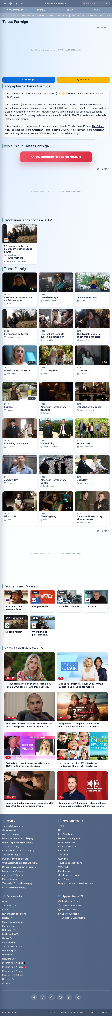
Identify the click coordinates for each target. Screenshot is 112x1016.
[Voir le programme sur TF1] (16, 601)
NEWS (97, 9)
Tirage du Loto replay (12, 826)
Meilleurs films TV (10, 934)
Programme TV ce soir (22, 586)
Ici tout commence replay (14, 887)
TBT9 (61, 826)
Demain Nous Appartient (70, 838)
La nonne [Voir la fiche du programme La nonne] (82, 370)
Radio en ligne (9, 926)
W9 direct (63, 867)
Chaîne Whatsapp (68, 914)
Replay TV (7, 918)
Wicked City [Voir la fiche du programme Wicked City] (47, 443)
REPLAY (70, 9)
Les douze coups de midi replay (17, 838)
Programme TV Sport (12, 975)
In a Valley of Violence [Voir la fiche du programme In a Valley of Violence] (16, 443)
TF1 (73, 15)
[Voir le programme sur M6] (42, 626)
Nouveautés (8, 979)
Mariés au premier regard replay (18, 842)
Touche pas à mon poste (70, 863)
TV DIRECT (42, 9)
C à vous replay (10, 830)
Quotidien (63, 858)
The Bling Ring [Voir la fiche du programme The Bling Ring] (48, 516)
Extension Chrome (68, 909)
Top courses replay (11, 854)
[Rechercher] (107, 3)
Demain (40, 15)
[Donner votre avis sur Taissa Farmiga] (56, 157)
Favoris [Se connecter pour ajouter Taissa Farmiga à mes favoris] (83, 79)
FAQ (92, 1012)
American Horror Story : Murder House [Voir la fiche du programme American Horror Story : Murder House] (90, 518)
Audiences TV (9, 905)
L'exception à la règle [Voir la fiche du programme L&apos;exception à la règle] (89, 407)
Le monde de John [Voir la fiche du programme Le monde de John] (87, 297)
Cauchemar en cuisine (69, 875)
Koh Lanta (63, 850)
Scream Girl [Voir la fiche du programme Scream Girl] (83, 443)
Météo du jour (9, 950)
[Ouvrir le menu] (4, 3)
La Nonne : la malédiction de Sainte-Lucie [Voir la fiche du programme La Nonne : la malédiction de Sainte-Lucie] (18, 299)
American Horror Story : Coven (50, 129)
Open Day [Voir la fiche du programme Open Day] (82, 480)
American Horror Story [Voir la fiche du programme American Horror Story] (17, 370)
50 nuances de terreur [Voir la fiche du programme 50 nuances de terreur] (16, 334)
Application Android (69, 905)
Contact (6, 983)
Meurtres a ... (64, 871)
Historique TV (9, 930)
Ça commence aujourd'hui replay (18, 850)
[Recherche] (96, 3)
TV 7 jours (62, 15)
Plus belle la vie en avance (15, 858)
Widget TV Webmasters (71, 918)
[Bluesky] (51, 997)
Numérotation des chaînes (14, 914)
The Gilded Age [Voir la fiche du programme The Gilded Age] (49, 297)
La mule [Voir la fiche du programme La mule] (8, 407)
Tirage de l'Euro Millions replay (17, 883)
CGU (50, 1012)
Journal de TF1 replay (12, 875)
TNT (5, 15)
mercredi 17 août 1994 (43, 93)
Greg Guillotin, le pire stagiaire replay (20, 863)
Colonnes (51, 15)
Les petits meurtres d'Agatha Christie (75, 883)
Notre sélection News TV (23, 648)
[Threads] (60, 997)
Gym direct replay (10, 834)
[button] (78, 997)
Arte (108, 15)
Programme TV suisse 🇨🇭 (14, 967)
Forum (5, 909)
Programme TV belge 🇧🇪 (14, 963)
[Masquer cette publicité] (103, 27)
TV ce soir (14, 15)
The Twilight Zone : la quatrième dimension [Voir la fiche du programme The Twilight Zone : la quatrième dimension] (52, 335)
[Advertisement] (56, 49)
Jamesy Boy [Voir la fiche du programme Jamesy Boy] (11, 480)
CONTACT (105, 1012)
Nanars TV (7, 938)
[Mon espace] (10, 3)
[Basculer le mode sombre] (16, 3)
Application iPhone (69, 901)
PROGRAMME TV (15, 9)
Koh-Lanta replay (10, 879)
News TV (6, 901)
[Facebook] (34, 997)
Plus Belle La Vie (66, 834)
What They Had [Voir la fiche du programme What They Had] (49, 370)
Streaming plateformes (13, 922)
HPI (60, 830)
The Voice (63, 854)
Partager (29, 79)
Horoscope (7, 954)
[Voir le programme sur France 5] (16, 626)
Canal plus (92, 15)
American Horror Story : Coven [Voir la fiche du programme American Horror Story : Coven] (53, 481)
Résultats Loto (9, 958)
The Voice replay (10, 846)
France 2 (81, 15)
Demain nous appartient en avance (19, 867)
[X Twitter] (43, 997)
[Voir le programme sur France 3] (69, 601)
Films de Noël (8, 942)
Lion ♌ (61, 93)
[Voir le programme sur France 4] (96, 601)
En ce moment (28, 15)
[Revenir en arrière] (21, 3)
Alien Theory (64, 879)
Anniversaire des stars (13, 946)
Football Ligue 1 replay (13, 871)
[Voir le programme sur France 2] (42, 601)
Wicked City (72, 133)
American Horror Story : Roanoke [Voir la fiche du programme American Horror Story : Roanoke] (53, 408)
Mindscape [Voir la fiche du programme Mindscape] (10, 516)
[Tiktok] (69, 997)
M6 (101, 15)
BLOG (82, 1012)
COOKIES (61, 1012)
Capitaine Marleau (67, 846)
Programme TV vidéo (12, 971)
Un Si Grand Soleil (67, 842)
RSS (73, 1012)
